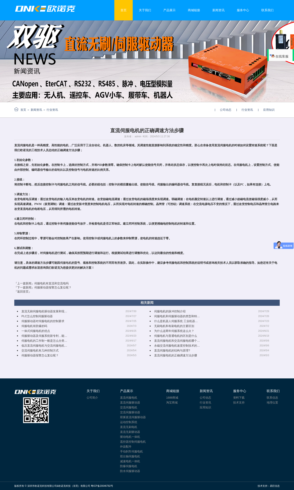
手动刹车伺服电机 (131, 451)
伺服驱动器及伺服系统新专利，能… (44, 335)
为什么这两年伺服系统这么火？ (174, 331)
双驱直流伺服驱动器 (133, 417)
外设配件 (125, 446)
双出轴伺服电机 (130, 456)
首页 (123, 10)
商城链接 (194, 10)
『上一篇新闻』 (41, 283)
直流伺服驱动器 (130, 402)
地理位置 (272, 402)
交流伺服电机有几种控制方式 (40, 350)
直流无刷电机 (128, 427)
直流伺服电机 (128, 397)
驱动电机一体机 (130, 436)
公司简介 (92, 397)
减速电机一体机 (130, 461)
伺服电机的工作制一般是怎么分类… (44, 340)
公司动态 (225, 109)
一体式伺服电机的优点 (35, 331)
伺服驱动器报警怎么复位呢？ (40, 355)
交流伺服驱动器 (130, 412)
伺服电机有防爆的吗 (34, 326)
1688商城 (172, 397)
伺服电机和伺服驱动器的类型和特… (177, 316)
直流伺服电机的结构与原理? (172, 350)
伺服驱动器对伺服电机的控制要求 (42, 321)
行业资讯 (247, 109)
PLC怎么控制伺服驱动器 (37, 316)
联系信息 (272, 397)
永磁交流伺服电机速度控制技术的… (177, 345)
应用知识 (269, 109)
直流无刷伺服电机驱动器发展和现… (44, 311)
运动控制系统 (128, 422)
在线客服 (279, 56)
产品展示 (169, 10)
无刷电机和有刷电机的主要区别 (174, 326)
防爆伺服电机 (128, 466)
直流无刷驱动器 (130, 431)
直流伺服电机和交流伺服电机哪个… (177, 340)
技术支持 (239, 402)
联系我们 (267, 10)
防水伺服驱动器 (130, 471)
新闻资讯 (218, 10)
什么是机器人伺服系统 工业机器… (176, 321)
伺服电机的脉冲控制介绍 (170, 311)
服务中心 (243, 10)
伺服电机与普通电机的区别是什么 (175, 335)
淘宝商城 (172, 402)
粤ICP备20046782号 (102, 485)
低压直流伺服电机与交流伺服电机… (44, 345)
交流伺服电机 (128, 407)
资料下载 (239, 397)
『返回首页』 (22, 291)
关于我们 (145, 10)
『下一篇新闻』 (42, 287)
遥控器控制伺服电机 (133, 441)
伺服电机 (65, 262)
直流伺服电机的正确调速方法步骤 (175, 355)
